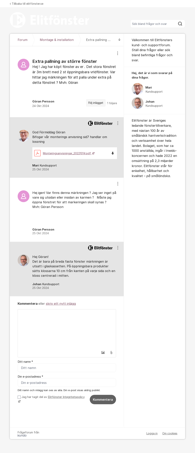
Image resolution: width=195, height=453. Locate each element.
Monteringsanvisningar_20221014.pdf (63, 153)
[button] (103, 352)
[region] (67, 81)
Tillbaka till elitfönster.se (26, 3)
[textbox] (67, 329)
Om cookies (169, 433)
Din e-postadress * (30, 376)
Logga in (152, 433)
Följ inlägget (95, 102)
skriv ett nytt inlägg (61, 304)
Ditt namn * (25, 361)
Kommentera (103, 399)
